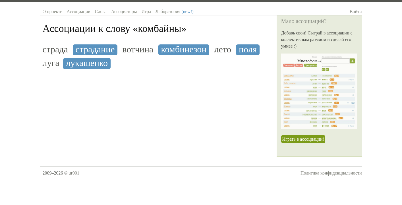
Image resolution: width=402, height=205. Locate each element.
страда (55, 49)
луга (50, 63)
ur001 (74, 173)
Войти (356, 11)
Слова (101, 11)
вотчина (137, 49)
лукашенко (87, 63)
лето (222, 49)
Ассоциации (78, 11)
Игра (146, 11)
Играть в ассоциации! (303, 139)
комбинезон (183, 49)
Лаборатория (175, 11)
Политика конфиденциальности (331, 173)
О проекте (52, 11)
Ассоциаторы (124, 11)
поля (248, 49)
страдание (95, 49)
